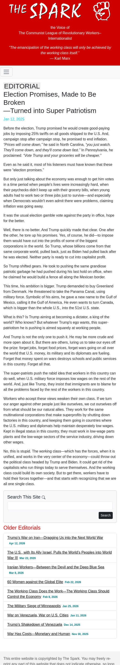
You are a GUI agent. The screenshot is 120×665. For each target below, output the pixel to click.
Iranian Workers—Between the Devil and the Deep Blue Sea (55, 567)
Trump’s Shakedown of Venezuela (34, 624)
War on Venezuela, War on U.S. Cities (38, 615)
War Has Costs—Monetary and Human (38, 634)
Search (106, 515)
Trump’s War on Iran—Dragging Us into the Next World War (55, 538)
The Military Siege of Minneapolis (34, 606)
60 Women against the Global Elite (35, 582)
